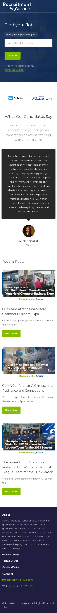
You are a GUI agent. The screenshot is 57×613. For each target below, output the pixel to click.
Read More (11, 333)
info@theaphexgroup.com (17, 579)
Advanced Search (14, 70)
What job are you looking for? (21, 34)
